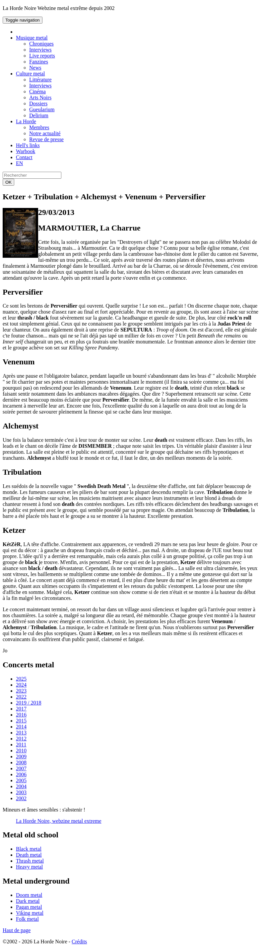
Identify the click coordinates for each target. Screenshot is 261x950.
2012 (21, 738)
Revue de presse (46, 139)
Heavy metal (29, 867)
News (35, 67)
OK (8, 182)
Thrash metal (30, 861)
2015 (21, 720)
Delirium (38, 115)
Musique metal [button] (32, 38)
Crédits (79, 941)
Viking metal (29, 913)
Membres (39, 127)
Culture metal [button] (30, 73)
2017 (21, 709)
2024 (21, 685)
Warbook (25, 151)
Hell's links (28, 145)
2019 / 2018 (28, 703)
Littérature (40, 79)
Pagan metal (29, 907)
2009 (21, 756)
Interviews (40, 49)
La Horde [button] (26, 121)
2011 (21, 744)
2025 (21, 679)
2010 (21, 750)
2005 (21, 780)
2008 (21, 762)
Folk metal (27, 919)
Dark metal (28, 901)
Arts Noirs (40, 97)
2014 (21, 726)
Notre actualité (45, 133)
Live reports (42, 55)
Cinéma (37, 91)
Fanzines (38, 61)
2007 (21, 768)
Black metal (28, 849)
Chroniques (41, 44)
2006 (21, 774)
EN (19, 163)
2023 (21, 691)
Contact (24, 157)
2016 (21, 714)
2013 (21, 732)
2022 (21, 697)
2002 (21, 798)
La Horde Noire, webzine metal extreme (58, 821)
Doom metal (29, 895)
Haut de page (17, 930)
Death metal (29, 855)
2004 (21, 786)
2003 (21, 792)
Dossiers (38, 103)
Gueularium (41, 109)
